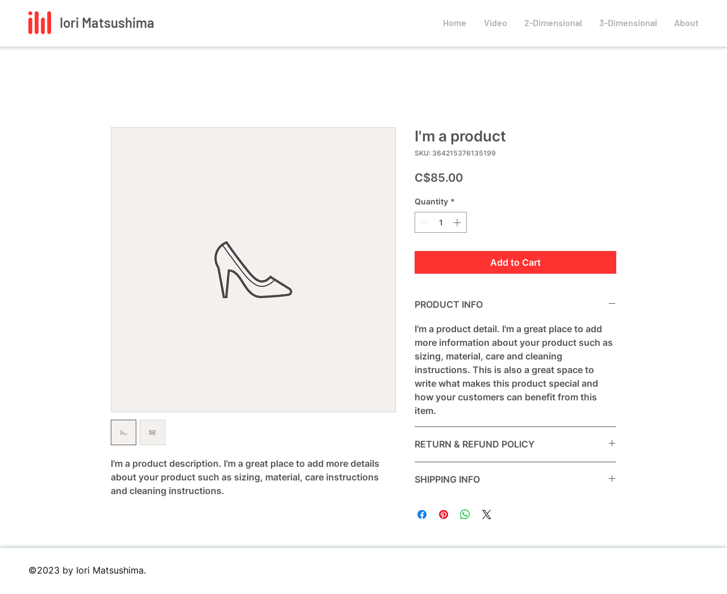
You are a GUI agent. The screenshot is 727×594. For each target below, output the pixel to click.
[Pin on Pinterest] (443, 514)
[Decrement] (423, 222)
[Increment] (458, 222)
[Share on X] (487, 514)
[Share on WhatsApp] (465, 514)
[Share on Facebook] (422, 514)
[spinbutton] (441, 222)
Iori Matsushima (107, 22)
